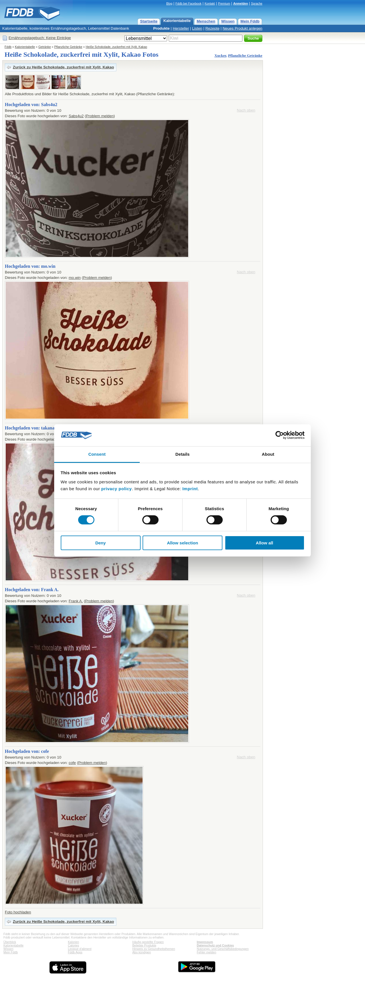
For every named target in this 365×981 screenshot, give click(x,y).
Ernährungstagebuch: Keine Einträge (40, 38)
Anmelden (240, 3)
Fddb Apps (75, 952)
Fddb (8, 46)
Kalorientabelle (177, 21)
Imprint (190, 488)
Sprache (256, 3)
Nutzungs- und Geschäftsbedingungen (223, 948)
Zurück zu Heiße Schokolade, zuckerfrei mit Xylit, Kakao (63, 67)
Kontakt (209, 3)
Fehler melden (206, 952)
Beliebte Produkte (144, 945)
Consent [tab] (97, 454)
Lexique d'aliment (80, 948)
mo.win (75, 277)
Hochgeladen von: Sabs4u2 (31, 104)
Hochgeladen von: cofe (27, 751)
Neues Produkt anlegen (242, 28)
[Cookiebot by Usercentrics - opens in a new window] (280, 435)
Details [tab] (182, 454)
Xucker (220, 55)
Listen (197, 28)
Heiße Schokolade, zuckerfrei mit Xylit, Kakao (116, 46)
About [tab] (268, 454)
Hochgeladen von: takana (29, 427)
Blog (169, 3)
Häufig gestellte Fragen (148, 942)
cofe (72, 763)
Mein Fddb (249, 21)
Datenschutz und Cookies (215, 945)
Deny (100, 542)
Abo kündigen (141, 952)
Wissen (228, 21)
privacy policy (116, 488)
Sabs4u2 (76, 116)
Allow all (264, 542)
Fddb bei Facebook (188, 3)
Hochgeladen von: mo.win (30, 266)
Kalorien (73, 942)
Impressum (205, 942)
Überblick (9, 942)
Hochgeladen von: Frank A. (31, 589)
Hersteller (181, 28)
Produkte (161, 28)
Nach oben (246, 110)
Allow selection (182, 542)
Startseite (148, 21)
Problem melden (100, 116)
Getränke (44, 46)
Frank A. (76, 601)
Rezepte (212, 28)
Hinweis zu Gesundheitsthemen (153, 948)
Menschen (206, 21)
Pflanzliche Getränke (68, 46)
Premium (224, 3)
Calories (73, 945)
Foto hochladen (18, 912)
